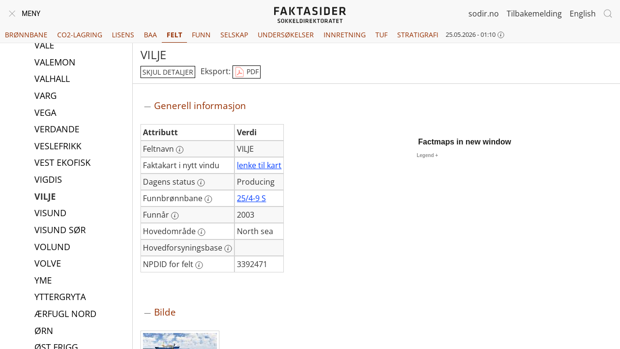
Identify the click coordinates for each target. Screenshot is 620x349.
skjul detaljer (167, 72)
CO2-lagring (79, 34)
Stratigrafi (417, 34)
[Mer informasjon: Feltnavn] (180, 150)
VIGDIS (48, 180)
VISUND (50, 214)
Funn (201, 34)
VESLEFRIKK (57, 147)
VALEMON (55, 63)
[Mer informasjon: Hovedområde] (201, 232)
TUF (381, 34)
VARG (45, 96)
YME (43, 281)
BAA (150, 34)
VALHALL (52, 79)
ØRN (43, 331)
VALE (44, 46)
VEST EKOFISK (62, 163)
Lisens (123, 34)
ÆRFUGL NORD (65, 314)
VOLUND (52, 248)
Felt (174, 34)
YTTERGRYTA (60, 297)
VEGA (45, 113)
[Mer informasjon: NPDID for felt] (199, 265)
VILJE (45, 197)
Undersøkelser (286, 34)
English (583, 13)
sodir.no (483, 13)
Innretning (345, 34)
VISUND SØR (60, 231)
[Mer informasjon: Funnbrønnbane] (208, 199)
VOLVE (47, 264)
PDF (246, 72)
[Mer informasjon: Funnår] (175, 216)
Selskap (234, 34)
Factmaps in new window (464, 142)
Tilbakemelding (534, 13)
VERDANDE (56, 130)
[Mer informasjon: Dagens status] (201, 183)
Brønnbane (26, 34)
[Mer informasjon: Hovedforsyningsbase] (228, 249)
